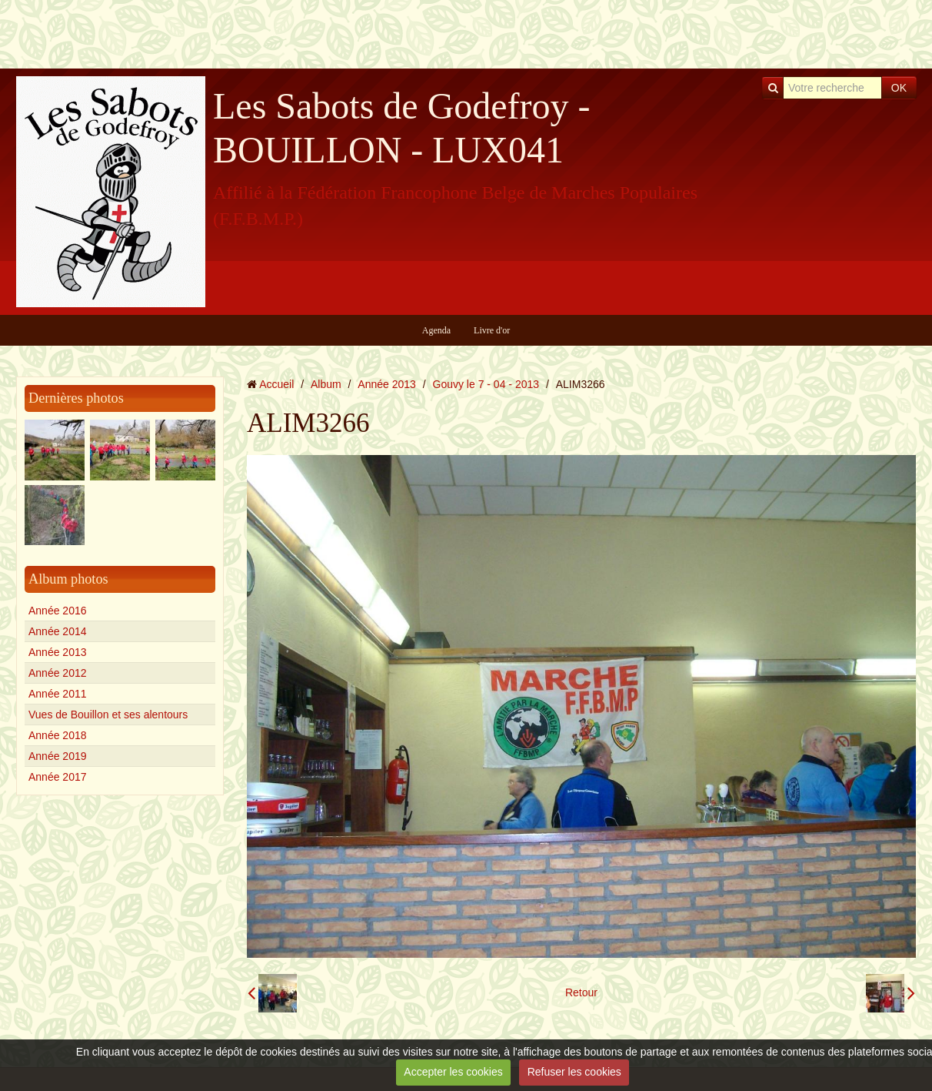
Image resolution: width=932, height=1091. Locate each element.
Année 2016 (57, 610)
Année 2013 (57, 652)
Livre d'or (492, 330)
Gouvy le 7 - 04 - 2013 (486, 384)
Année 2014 (57, 631)
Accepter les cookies (453, 1072)
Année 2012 (57, 673)
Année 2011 (57, 694)
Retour (581, 992)
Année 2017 (57, 777)
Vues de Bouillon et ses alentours (108, 714)
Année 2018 (57, 735)
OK (899, 88)
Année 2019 (57, 756)
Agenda (436, 330)
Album (326, 384)
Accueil (276, 384)
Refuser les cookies (574, 1072)
